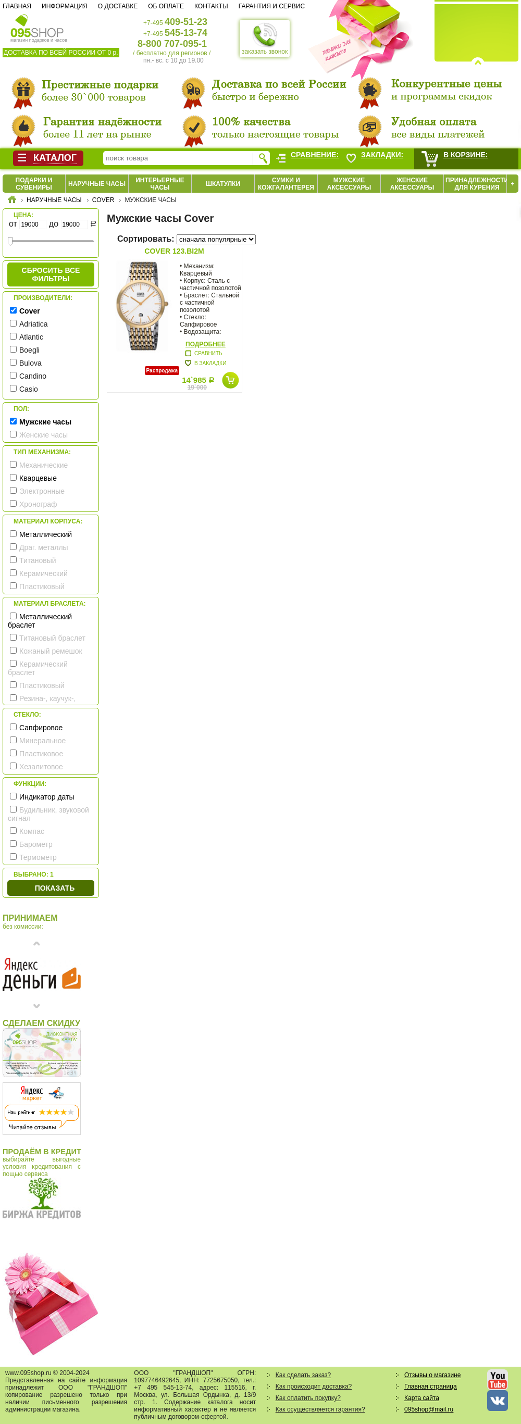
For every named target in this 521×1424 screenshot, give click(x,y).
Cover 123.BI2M (174, 251)
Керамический (43, 573)
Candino (32, 376)
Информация (65, 6)
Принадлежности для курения (476, 184)
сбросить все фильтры (51, 274)
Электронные (42, 491)
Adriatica (33, 324)
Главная (17, 6)
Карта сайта (421, 1398)
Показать (55, 888)
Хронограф (38, 504)
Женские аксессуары (412, 184)
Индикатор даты (47, 797)
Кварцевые (38, 478)
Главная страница (430, 1386)
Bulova (30, 363)
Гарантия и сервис (272, 6)
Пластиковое (41, 754)
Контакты (211, 6)
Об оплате (166, 6)
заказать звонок (265, 38)
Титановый (37, 560)
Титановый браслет (52, 638)
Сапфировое (41, 727)
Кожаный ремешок (50, 651)
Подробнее (205, 344)
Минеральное (42, 740)
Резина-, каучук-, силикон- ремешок (42, 702)
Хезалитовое (41, 767)
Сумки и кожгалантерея (286, 184)
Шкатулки (223, 184)
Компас (31, 831)
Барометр (36, 844)
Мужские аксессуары (349, 184)
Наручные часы (97, 184)
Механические (43, 465)
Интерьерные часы (159, 184)
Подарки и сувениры (34, 184)
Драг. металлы (43, 547)
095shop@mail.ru (428, 1409)
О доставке (118, 6)
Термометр (38, 857)
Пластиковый (42, 586)
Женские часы (43, 435)
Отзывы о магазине (432, 1375)
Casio (28, 389)
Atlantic (31, 337)
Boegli (29, 350)
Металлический (45, 534)
